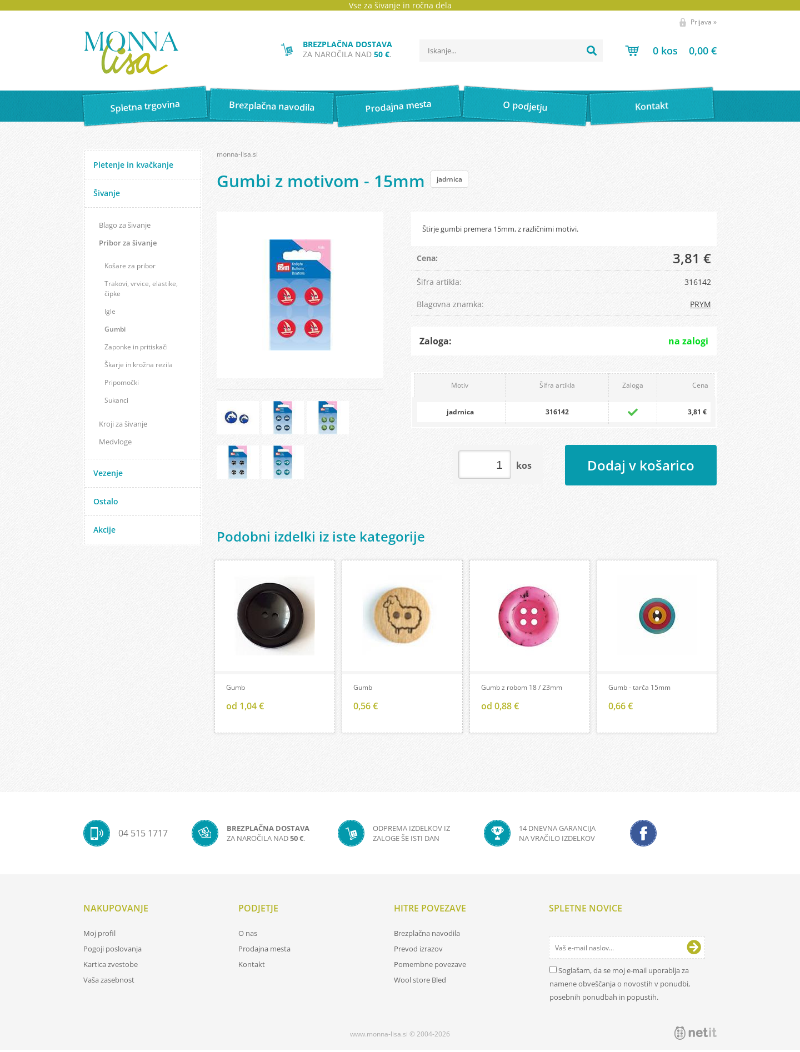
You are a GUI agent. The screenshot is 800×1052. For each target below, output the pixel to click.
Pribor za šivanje (128, 243)
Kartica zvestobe (110, 966)
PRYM (700, 304)
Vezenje (108, 473)
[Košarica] (671, 50)
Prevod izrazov (418, 951)
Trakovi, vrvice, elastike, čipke (141, 288)
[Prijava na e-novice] (693, 949)
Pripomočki (121, 382)
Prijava (704, 22)
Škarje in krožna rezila (138, 364)
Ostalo (105, 501)
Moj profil (99, 935)
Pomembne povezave (430, 966)
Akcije (104, 529)
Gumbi (115, 329)
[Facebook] (643, 835)
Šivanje (106, 193)
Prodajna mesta (398, 106)
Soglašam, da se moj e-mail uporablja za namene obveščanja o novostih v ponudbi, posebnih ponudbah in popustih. (619, 986)
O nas (247, 935)
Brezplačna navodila (272, 105)
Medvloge (115, 442)
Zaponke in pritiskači (136, 347)
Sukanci (116, 400)
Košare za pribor (130, 265)
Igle (110, 311)
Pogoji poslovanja (112, 951)
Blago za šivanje (125, 225)
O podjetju (524, 106)
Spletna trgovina (145, 106)
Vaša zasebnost (108, 982)
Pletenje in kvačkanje (133, 164)
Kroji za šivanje (123, 424)
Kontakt (652, 106)
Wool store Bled (420, 982)
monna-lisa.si (237, 154)
